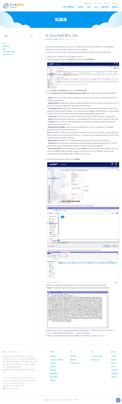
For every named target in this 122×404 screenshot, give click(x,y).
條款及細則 (114, 373)
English (107, 3)
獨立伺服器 (53, 377)
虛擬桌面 (53, 370)
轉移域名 (73, 360)
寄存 (4, 44)
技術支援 (97, 3)
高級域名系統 (7, 54)
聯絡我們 (88, 3)
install (101, 336)
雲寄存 (80, 7)
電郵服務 (6, 46)
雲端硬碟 (53, 367)
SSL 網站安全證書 (51, 39)
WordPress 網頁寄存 (57, 360)
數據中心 (115, 7)
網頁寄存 (53, 356)
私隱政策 (114, 377)
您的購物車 (68, 7)
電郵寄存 (53, 380)
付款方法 (114, 367)
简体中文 (116, 3)
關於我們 (105, 7)
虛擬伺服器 (53, 373)
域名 (89, 7)
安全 (96, 7)
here (68, 124)
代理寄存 (53, 363)
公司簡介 (114, 356)
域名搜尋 (73, 356)
